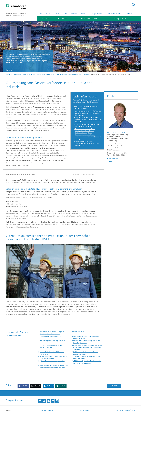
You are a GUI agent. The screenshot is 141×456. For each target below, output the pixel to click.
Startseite (9, 74)
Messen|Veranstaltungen (74, 14)
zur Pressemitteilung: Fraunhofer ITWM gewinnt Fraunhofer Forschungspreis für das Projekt (88, 113)
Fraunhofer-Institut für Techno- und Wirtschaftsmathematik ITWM (16, 14)
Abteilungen (62, 19)
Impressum (84, 451)
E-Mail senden (113, 158)
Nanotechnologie (79, 373)
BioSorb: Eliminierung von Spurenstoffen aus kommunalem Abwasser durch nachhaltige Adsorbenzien (87, 388)
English (130, 14)
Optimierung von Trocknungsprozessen (52, 382)
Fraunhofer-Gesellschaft (49, 13)
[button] (23, 427)
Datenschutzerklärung (125, 451)
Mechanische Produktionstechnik (50, 377)
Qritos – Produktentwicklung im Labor (52, 402)
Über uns (45, 19)
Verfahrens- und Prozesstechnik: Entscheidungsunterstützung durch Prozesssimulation (61, 74)
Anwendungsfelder (89, 19)
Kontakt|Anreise (114, 14)
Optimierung (27, 74)
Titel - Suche (133, 5)
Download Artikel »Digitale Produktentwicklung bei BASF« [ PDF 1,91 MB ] (87, 143)
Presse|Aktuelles (120, 19)
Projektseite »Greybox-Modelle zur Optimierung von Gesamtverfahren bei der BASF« (88, 120)
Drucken (113, 427)
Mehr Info (112, 161)
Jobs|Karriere (96, 14)
